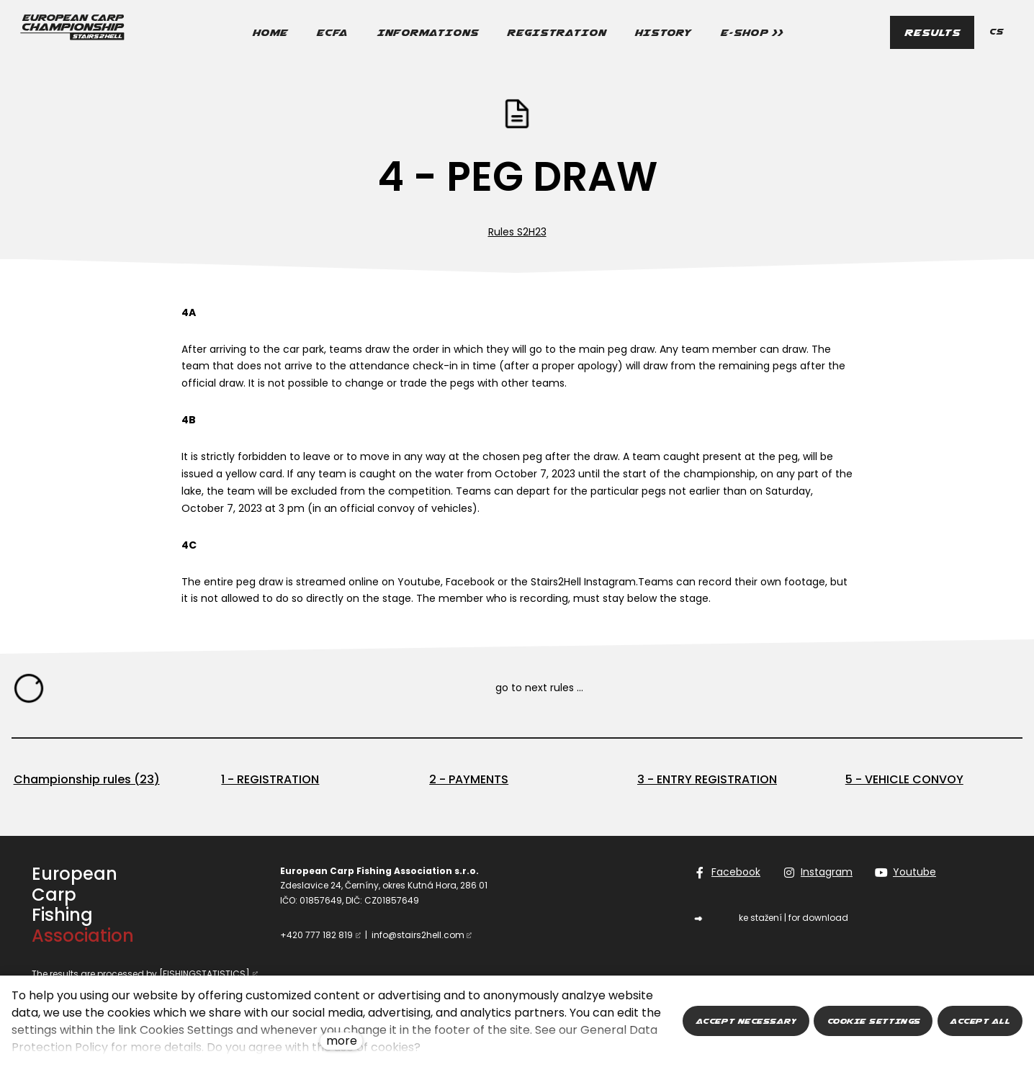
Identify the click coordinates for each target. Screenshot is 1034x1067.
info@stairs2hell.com (418, 935)
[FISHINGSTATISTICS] (204, 974)
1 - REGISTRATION (270, 779)
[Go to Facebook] (727, 872)
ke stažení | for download (793, 917)
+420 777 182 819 (316, 935)
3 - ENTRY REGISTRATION (707, 779)
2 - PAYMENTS (468, 779)
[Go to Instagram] (818, 872)
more (341, 1040)
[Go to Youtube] (906, 872)
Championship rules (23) (87, 779)
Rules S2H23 (517, 232)
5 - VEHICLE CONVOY (904, 779)
